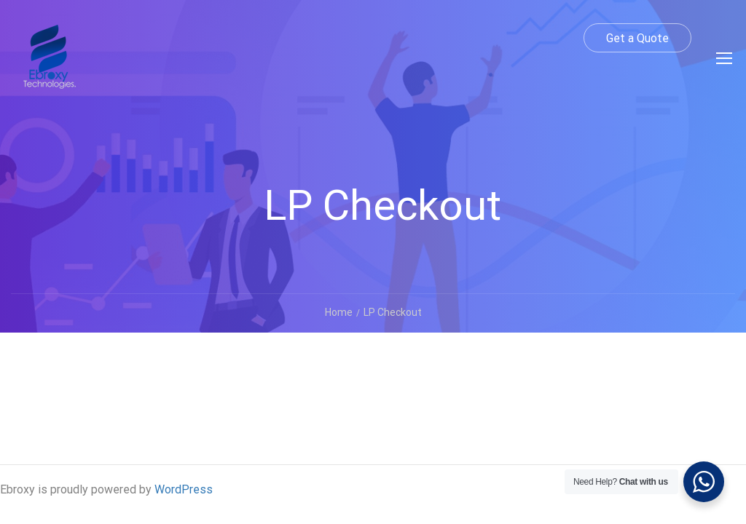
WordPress (183, 489)
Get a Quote (637, 38)
